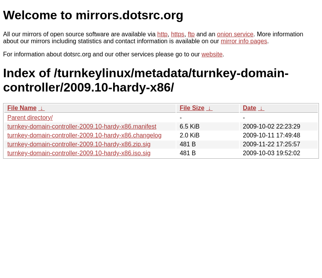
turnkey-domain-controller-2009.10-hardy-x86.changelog (84, 135)
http (162, 34)
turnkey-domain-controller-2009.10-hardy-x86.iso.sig (79, 153)
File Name (22, 108)
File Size (192, 108)
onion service (235, 34)
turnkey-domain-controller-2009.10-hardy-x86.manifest (81, 126)
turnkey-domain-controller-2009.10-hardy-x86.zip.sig (79, 144)
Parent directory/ (30, 117)
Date (249, 108)
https (178, 34)
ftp (191, 34)
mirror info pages (244, 41)
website (212, 54)
